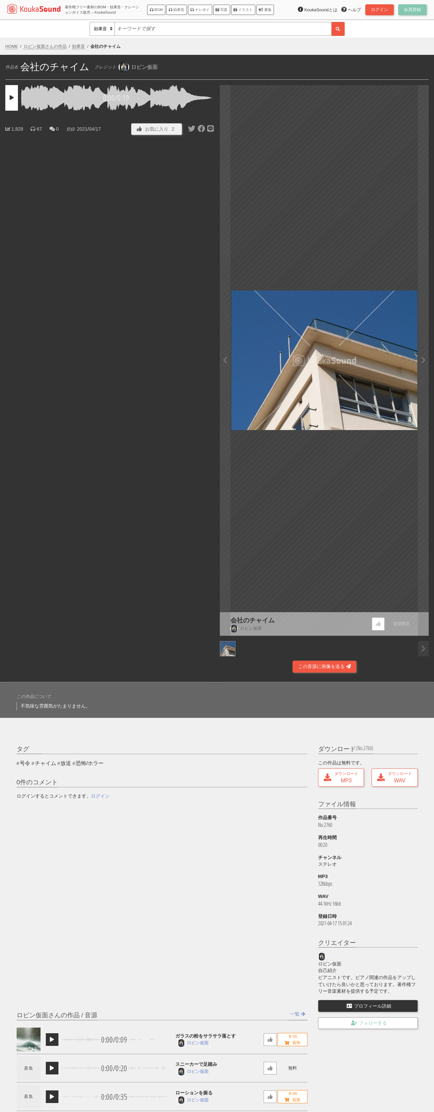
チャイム (45, 763)
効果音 (176, 10)
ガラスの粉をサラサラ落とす (205, 1036)
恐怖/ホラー (90, 763)
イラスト (243, 10)
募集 (265, 10)
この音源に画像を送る (324, 666)
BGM (156, 10)
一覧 (297, 1014)
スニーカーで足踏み (196, 1064)
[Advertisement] (110, 654)
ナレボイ (200, 10)
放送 (65, 763)
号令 (25, 763)
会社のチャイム (252, 620)
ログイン (100, 796)
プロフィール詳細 (369, 1006)
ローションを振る (194, 1092)
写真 (221, 10)
